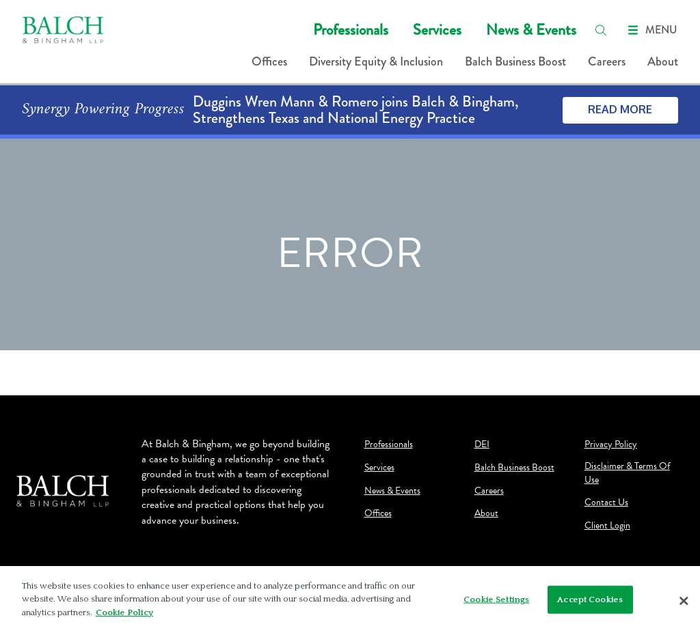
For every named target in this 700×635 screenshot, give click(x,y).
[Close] (683, 605)
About (662, 61)
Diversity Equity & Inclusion (376, 61)
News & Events (531, 29)
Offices (269, 61)
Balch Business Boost (515, 61)
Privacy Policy (610, 444)
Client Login (607, 526)
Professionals (350, 29)
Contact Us (606, 502)
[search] (601, 30)
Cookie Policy (124, 618)
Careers (606, 61)
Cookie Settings (496, 604)
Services (437, 29)
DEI (481, 444)
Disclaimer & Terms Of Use (627, 473)
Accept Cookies (590, 604)
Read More (620, 109)
